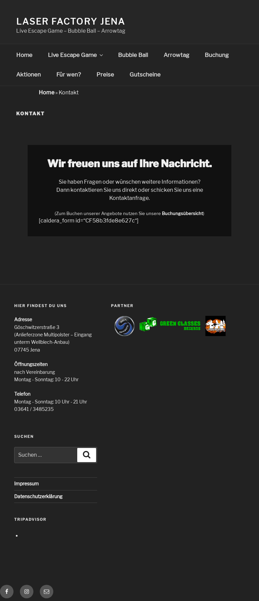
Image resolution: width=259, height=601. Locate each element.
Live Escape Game (76, 55)
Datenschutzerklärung (38, 496)
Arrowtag (176, 55)
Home (24, 55)
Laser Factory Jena (70, 21)
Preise (105, 74)
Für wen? (68, 74)
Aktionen (28, 74)
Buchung (217, 55)
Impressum (26, 483)
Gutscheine (145, 74)
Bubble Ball (133, 55)
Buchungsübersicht (182, 213)
